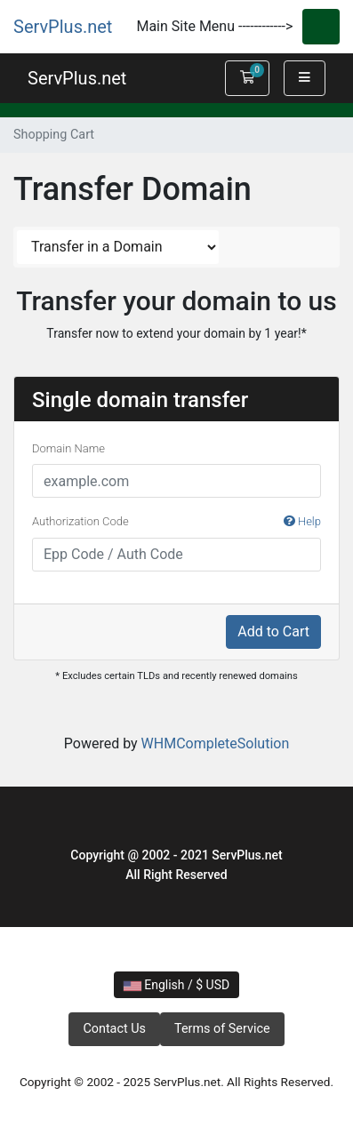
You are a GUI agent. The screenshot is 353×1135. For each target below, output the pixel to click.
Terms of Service (222, 1028)
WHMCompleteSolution (215, 743)
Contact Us (114, 1028)
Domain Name (68, 448)
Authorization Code (176, 522)
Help (302, 521)
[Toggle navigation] (321, 26)
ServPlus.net (62, 26)
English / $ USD (176, 985)
